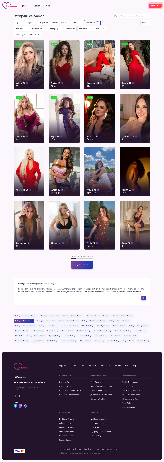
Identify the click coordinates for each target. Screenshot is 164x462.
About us (93, 365)
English (69, 28)
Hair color (19, 28)
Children (75, 23)
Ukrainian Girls (65, 386)
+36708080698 (20, 377)
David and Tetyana (66, 419)
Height (29, 23)
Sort (144, 23)
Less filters (90, 23)
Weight (42, 23)
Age (17, 23)
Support (62, 365)
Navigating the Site (98, 399)
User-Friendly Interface (131, 390)
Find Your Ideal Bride (99, 423)
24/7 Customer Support (131, 394)
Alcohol (33, 34)
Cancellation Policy (97, 449)
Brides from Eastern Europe (101, 386)
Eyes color (35, 28)
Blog (134, 365)
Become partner (121, 365)
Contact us (105, 365)
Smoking (19, 34)
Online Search (96, 427)
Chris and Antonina (66, 431)
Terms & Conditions (66, 449)
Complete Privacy (129, 386)
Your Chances (96, 382)
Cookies (110, 449)
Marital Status (58, 23)
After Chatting (96, 436)
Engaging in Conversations (101, 431)
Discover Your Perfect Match (70, 390)
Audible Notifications (130, 382)
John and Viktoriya (66, 427)
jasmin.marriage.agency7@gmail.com (29, 382)
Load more (83, 265)
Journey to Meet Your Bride (101, 394)
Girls (83, 365)
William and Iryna (66, 423)
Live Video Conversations (69, 394)
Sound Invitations (129, 407)
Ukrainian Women (66, 382)
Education (83, 28)
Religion (98, 28)
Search (73, 365)
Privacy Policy (82, 449)
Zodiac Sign (52, 28)
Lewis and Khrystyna (67, 436)
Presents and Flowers (99, 390)
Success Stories (65, 440)
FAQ (117, 449)
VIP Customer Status (130, 399)
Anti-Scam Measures (98, 419)
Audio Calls (126, 403)
